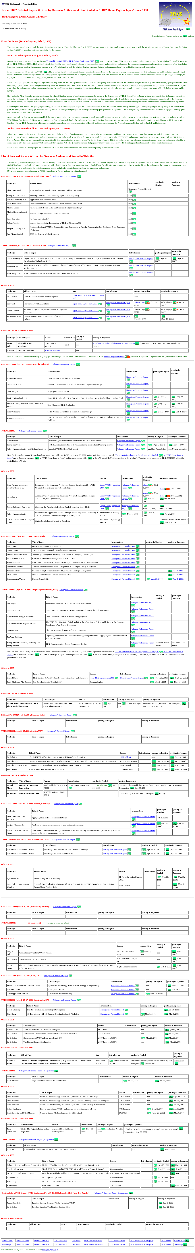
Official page (142, 302)
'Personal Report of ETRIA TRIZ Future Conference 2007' (72, 61)
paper (148, 493)
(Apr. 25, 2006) (155, 579)
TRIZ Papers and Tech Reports (141, 1240)
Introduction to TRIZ (41, 1240)
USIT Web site (126, 757)
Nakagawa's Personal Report (67, 176)
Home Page (6, 1244)
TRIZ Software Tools (117, 1240)
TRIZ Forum (166, 1240)
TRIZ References (60, 1240)
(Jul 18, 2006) (175, 571)
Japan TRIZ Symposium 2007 (87, 304)
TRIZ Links (76, 1240)
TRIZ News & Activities (93, 1240)
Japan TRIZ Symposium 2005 (104, 678)
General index (7, 1240)
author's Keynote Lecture (117, 356)
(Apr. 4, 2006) (176, 579)
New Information (22, 1240)
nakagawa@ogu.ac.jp (50, 1250)
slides (148, 485)
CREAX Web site (52, 350)
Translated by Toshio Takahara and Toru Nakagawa (116, 343)
